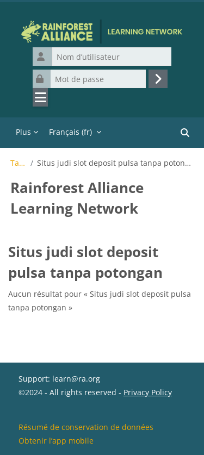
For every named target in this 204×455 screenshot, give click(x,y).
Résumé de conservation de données (85, 427)
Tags (18, 163)
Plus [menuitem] (23, 132)
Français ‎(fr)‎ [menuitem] (70, 132)
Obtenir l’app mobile (56, 440)
